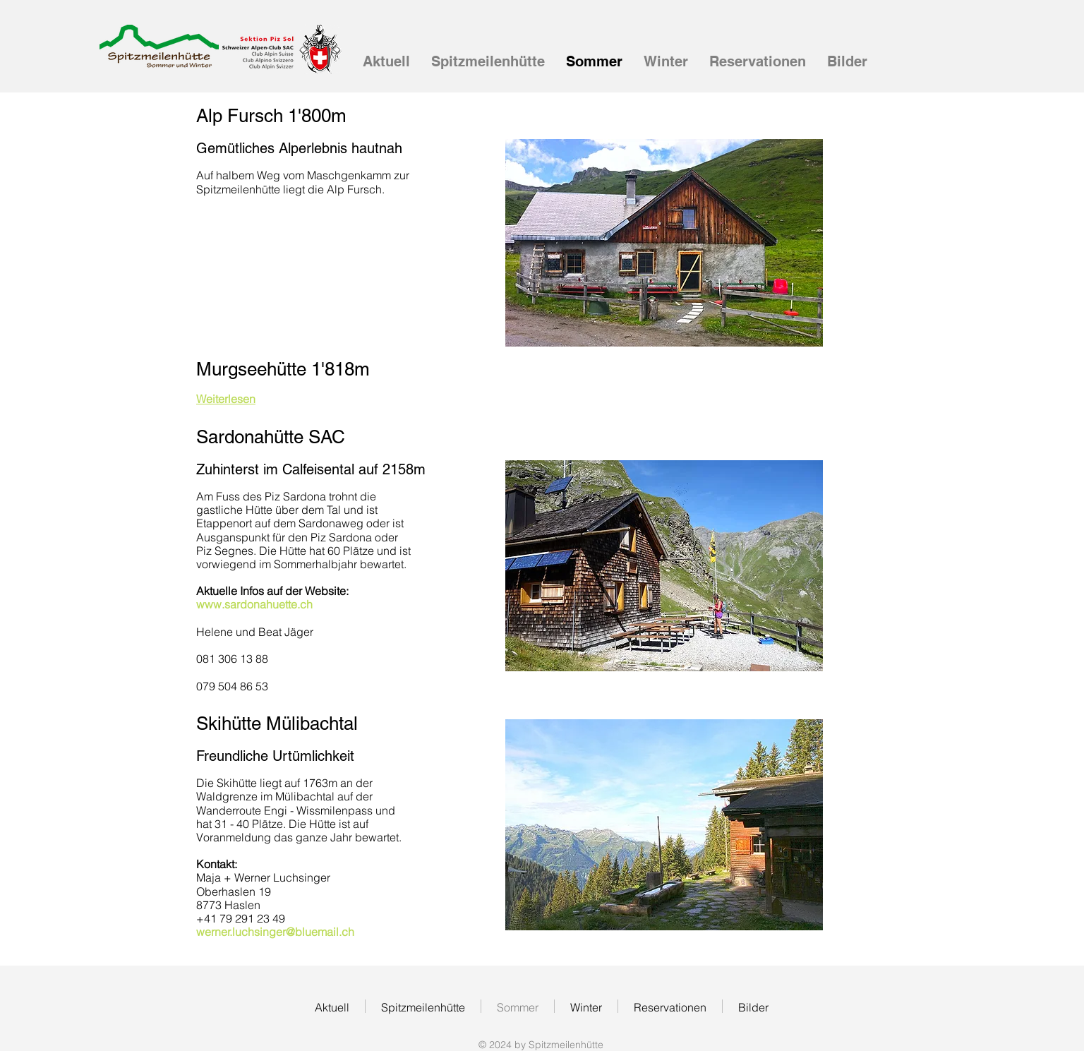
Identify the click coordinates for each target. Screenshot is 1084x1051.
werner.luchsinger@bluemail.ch (275, 932)
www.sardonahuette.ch (254, 604)
